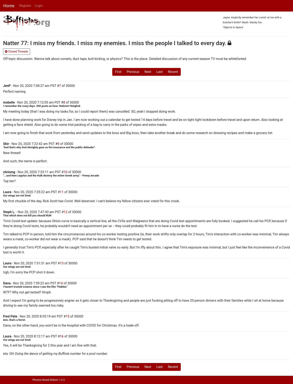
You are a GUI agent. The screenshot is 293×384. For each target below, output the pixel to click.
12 (65, 212)
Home (8, 5)
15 (67, 316)
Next (148, 72)
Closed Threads (16, 51)
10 (65, 172)
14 (61, 283)
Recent (173, 72)
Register (25, 6)
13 (62, 263)
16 (62, 336)
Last (159, 72)
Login (39, 6)
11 (62, 192)
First (118, 72)
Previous (133, 72)
